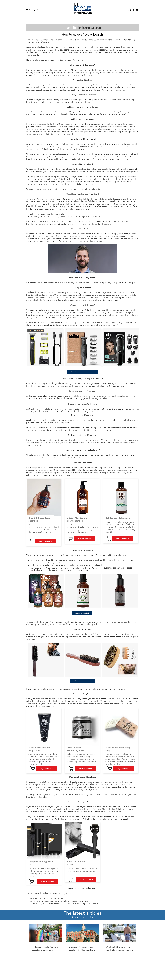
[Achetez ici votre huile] (82, 613)
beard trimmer (36, 292)
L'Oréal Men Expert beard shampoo (77, 519)
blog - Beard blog (86, 960)
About (50, 960)
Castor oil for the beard (67, 624)
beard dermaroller (121, 819)
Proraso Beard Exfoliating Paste (75, 749)
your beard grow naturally (56, 176)
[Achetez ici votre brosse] (82, 681)
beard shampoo (50, 475)
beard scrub (105, 698)
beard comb (111, 295)
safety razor (33, 420)
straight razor (34, 409)
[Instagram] (129, 9)
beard (100, 124)
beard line (106, 383)
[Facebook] (133, 9)
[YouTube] (137, 9)
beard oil (87, 622)
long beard (56, 131)
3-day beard (63, 50)
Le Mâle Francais (82, 968)
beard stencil (79, 442)
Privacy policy (111, 960)
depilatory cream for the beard (42, 396)
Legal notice (99, 960)
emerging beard (122, 129)
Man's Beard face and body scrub (39, 749)
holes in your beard (89, 146)
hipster (102, 50)
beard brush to (33, 636)
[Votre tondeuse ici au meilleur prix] (82, 372)
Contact (69, 960)
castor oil (133, 169)
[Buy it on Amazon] (45, 541)
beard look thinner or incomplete (41, 206)
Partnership (59, 960)
